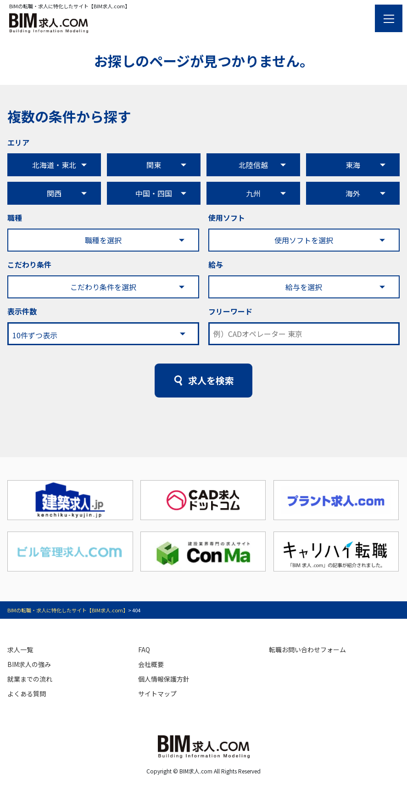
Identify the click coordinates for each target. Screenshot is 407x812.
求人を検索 (211, 380)
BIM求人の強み (29, 664)
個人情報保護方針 (164, 678)
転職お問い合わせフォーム (307, 649)
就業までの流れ (29, 678)
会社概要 (151, 664)
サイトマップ (157, 693)
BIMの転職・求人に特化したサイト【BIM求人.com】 (67, 610)
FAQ (144, 649)
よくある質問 (26, 693)
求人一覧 (20, 649)
